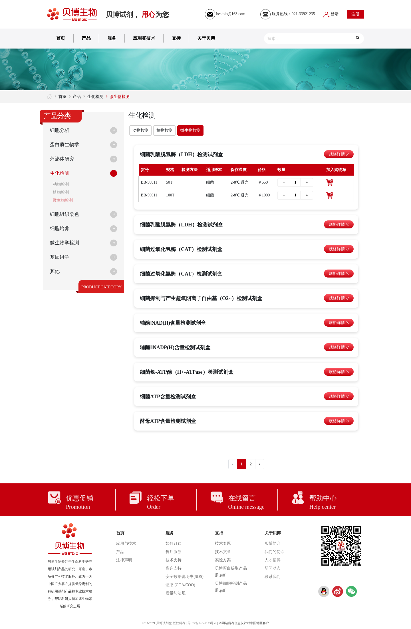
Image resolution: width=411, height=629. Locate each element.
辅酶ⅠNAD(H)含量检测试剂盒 (173, 323)
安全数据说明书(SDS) (185, 576)
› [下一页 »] (259, 464)
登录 (331, 14)
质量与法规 (176, 593)
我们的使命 (275, 552)
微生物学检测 (65, 243)
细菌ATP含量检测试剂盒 (168, 396)
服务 (111, 38)
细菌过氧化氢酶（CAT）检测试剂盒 (181, 249)
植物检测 (61, 192)
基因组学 (60, 257)
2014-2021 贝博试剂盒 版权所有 (163, 623)
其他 (55, 271)
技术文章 (223, 552)
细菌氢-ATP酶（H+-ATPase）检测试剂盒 (186, 372)
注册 (355, 14)
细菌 (210, 182)
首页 (60, 38)
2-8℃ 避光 (240, 182)
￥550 (263, 182)
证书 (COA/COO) (180, 585)
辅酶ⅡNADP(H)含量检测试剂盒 (175, 347)
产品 (86, 38)
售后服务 (174, 552)
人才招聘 (273, 560)
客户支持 (174, 568)
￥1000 (264, 195)
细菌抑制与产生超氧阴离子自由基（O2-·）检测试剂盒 (201, 298)
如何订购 (174, 543)
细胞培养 (60, 229)
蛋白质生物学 (65, 145)
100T (170, 195)
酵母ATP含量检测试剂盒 (168, 421)
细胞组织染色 (65, 214)
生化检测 (95, 97)
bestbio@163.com (225, 14)
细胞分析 (60, 130)
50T (169, 182)
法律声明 (124, 560)
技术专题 (223, 543)
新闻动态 (273, 568)
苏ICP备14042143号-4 (202, 623)
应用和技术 (144, 38)
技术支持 (174, 560)
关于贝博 (206, 38)
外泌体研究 (63, 159)
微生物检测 (63, 200)
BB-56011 (149, 182)
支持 (176, 38)
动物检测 (61, 184)
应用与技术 (126, 543)
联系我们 (273, 576)
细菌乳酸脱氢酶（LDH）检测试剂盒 (181, 154)
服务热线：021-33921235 (287, 14)
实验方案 (223, 560)
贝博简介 (273, 543)
